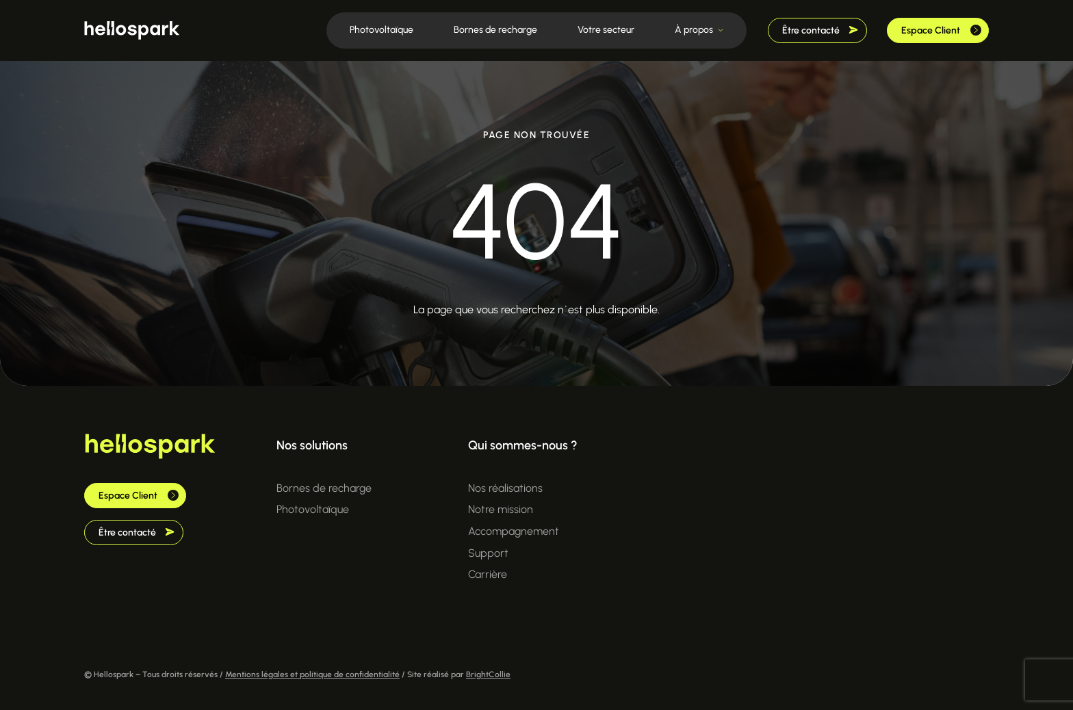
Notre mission (500, 509)
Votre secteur (606, 30)
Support (488, 553)
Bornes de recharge (495, 30)
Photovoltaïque (381, 30)
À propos (694, 30)
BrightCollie (488, 674)
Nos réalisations (505, 488)
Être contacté (820, 30)
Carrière (487, 574)
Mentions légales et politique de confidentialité (312, 674)
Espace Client (941, 30)
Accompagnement (513, 531)
